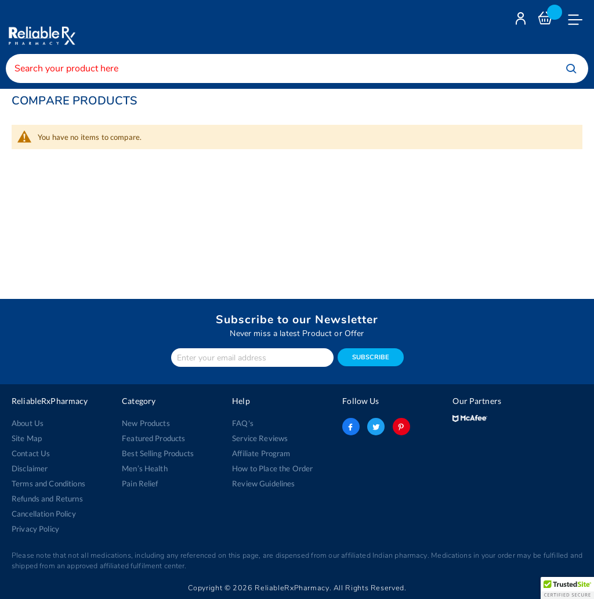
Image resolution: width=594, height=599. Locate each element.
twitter (376, 426)
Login (522, 21)
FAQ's (242, 423)
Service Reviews (260, 438)
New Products (146, 423)
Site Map (27, 438)
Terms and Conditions (48, 483)
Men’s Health (145, 468)
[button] (567, 588)
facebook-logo (351, 426)
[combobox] (297, 68)
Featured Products (153, 438)
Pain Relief (140, 483)
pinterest (401, 426)
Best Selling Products (158, 453)
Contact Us (31, 453)
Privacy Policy (35, 528)
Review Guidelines (263, 483)
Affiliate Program (261, 453)
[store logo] (40, 27)
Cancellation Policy (44, 513)
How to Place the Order (272, 468)
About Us (28, 423)
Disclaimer (30, 468)
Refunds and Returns (47, 498)
